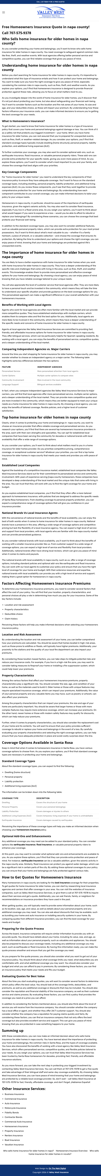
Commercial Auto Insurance (18, 1121)
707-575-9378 (20, 33)
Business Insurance (14, 1094)
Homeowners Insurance (28, 121)
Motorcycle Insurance (15, 1108)
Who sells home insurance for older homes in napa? (28, 1151)
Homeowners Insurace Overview (72, 1151)
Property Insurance (14, 1131)
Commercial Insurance (16, 1099)
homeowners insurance (13, 298)
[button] (3, 12)
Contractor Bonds (13, 1117)
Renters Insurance (14, 1135)
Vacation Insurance (14, 1144)
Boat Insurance (12, 1140)
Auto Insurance (12, 1103)
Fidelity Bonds (12, 1112)
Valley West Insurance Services (75, 1052)
